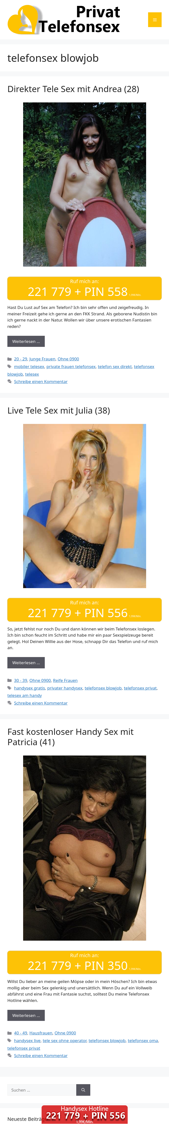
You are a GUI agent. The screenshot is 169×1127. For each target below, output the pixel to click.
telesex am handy (24, 695)
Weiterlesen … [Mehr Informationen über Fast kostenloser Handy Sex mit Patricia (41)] (26, 1015)
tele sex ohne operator (65, 1040)
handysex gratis (29, 688)
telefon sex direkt (115, 366)
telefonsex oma (143, 1040)
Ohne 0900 (68, 359)
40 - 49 (20, 1033)
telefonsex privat (140, 688)
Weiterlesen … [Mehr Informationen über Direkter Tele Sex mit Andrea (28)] (26, 341)
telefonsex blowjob (103, 688)
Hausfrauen (40, 1033)
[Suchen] (83, 1090)
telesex (32, 374)
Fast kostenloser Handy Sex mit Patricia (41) (70, 737)
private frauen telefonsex (71, 366)
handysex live (27, 1040)
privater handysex (64, 688)
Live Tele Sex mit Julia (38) (58, 410)
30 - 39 (20, 680)
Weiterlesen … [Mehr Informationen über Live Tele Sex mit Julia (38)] (26, 662)
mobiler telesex (29, 366)
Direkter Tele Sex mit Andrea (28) (73, 89)
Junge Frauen (42, 359)
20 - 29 (20, 359)
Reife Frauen (65, 680)
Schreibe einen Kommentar (41, 381)
